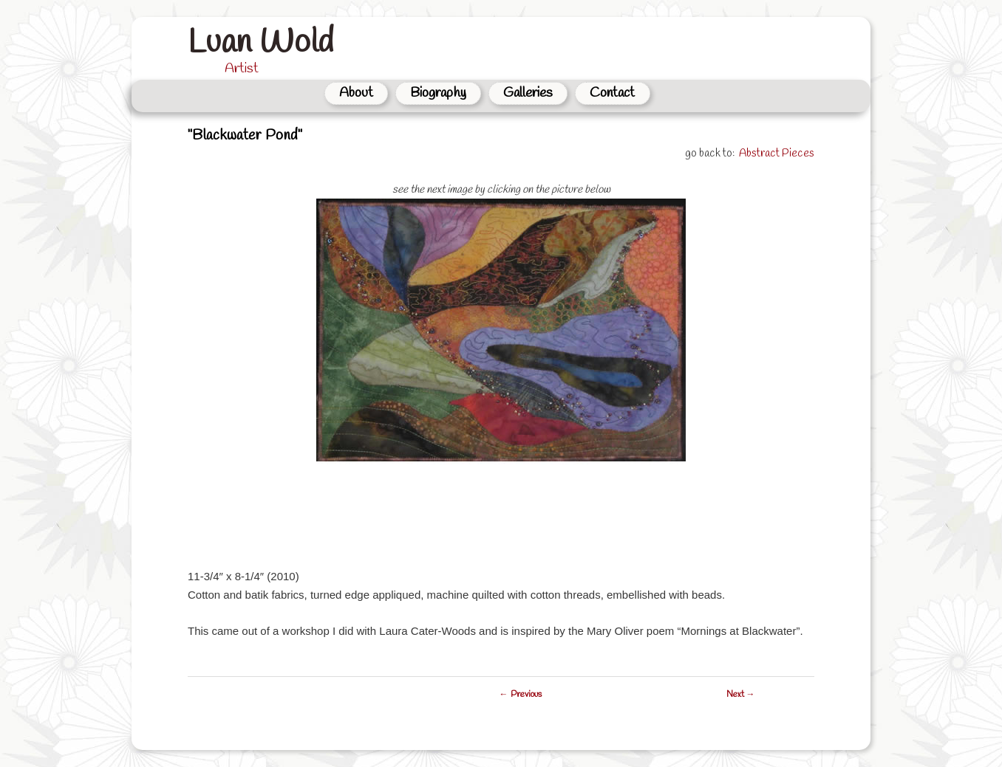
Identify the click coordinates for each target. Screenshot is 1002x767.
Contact (612, 93)
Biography (438, 93)
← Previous (521, 695)
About (356, 93)
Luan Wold (260, 43)
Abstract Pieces (776, 153)
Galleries (528, 93)
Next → (740, 695)
